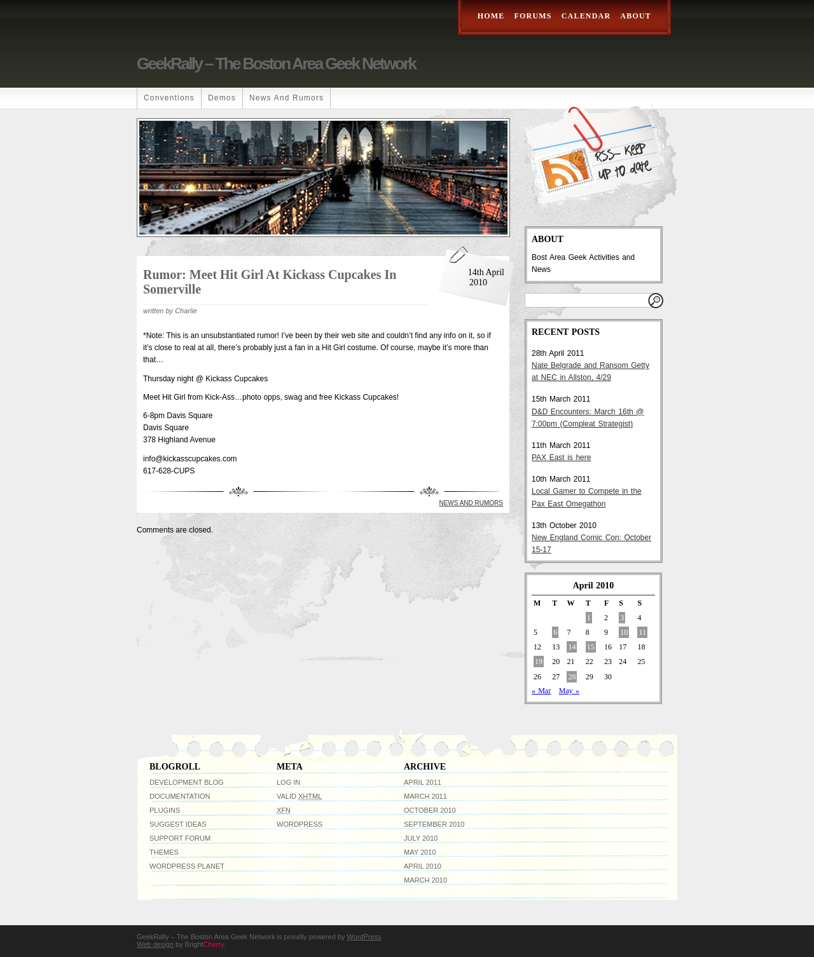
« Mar (541, 690)
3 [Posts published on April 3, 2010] (622, 617)
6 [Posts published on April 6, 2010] (555, 632)
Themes (164, 852)
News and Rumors (286, 97)
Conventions (169, 97)
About (635, 15)
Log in (288, 782)
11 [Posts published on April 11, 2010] (642, 632)
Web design (155, 944)
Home (491, 15)
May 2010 (420, 852)
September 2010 (434, 824)
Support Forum (179, 838)
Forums (533, 15)
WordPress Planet (186, 866)
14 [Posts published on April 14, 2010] (572, 646)
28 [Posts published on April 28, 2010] (572, 676)
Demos (222, 97)
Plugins (164, 810)
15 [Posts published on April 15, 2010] (591, 646)
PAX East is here (561, 457)
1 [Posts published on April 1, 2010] (589, 617)
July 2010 (421, 838)
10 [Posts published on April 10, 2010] (624, 632)
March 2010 (425, 880)
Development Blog (186, 782)
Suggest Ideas (178, 824)
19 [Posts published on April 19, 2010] (538, 661)
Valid (299, 796)
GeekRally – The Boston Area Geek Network (276, 63)
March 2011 (425, 796)
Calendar (586, 15)
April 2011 (422, 782)
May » (569, 690)
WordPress (299, 824)
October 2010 (430, 810)
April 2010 (422, 866)
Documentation (179, 796)
